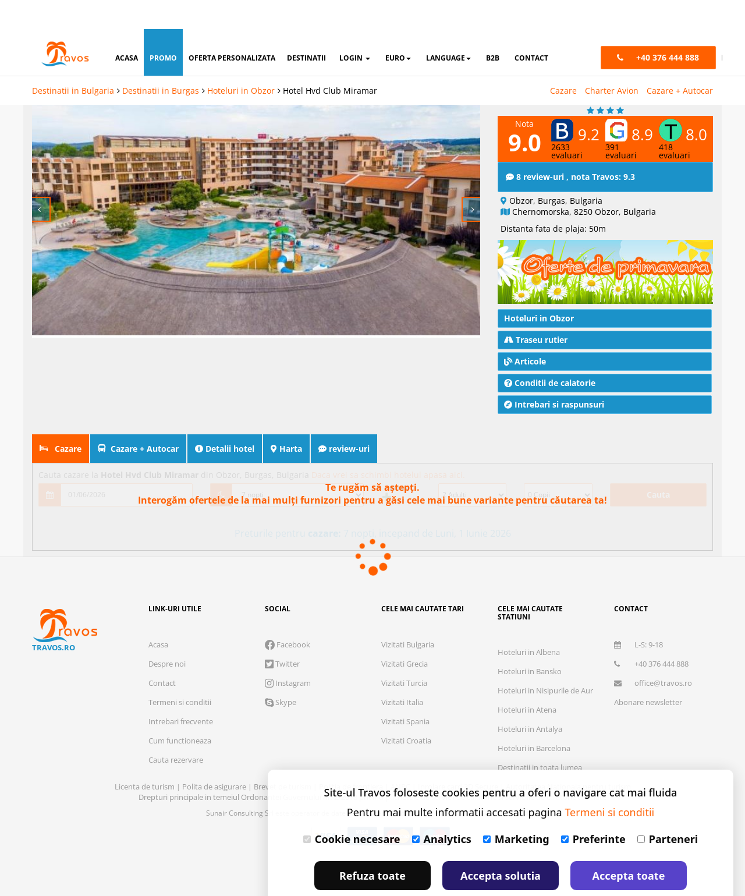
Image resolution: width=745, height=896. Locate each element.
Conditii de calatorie (549, 353)
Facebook (287, 615)
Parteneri (667, 810)
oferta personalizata (232, 29)
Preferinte (593, 810)
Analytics (441, 810)
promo (163, 29)
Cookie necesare (351, 810)
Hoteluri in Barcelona (534, 719)
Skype (280, 673)
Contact (162, 654)
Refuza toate (372, 846)
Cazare (563, 61)
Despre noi (167, 634)
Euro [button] (398, 29)
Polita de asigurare (215, 757)
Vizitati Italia (402, 673)
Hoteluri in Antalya (530, 700)
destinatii (306, 29)
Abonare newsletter (648, 673)
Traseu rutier (535, 310)
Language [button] (448, 29)
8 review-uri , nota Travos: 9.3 (570, 147)
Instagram (288, 654)
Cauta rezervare (175, 730)
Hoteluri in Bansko (530, 642)
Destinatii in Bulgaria (73, 61)
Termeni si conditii (179, 673)
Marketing (516, 810)
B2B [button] (492, 29)
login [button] (354, 29)
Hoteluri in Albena (529, 623)
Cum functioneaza (179, 711)
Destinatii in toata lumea (540, 738)
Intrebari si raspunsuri (554, 375)
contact (531, 29)
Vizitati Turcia (404, 654)
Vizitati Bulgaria (407, 615)
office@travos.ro (653, 654)
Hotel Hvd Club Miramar (330, 61)
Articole (525, 332)
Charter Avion (611, 61)
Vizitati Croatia (406, 711)
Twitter (282, 634)
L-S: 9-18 (638, 615)
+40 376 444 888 (651, 634)
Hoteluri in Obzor (241, 61)
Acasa (158, 615)
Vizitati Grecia (404, 634)
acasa (126, 29)
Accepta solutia (500, 846)
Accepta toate (629, 846)
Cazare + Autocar (680, 61)
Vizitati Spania (405, 692)
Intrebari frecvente (180, 692)
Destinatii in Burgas (160, 61)
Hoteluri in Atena (527, 680)
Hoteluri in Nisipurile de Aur (545, 661)
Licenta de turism (145, 757)
